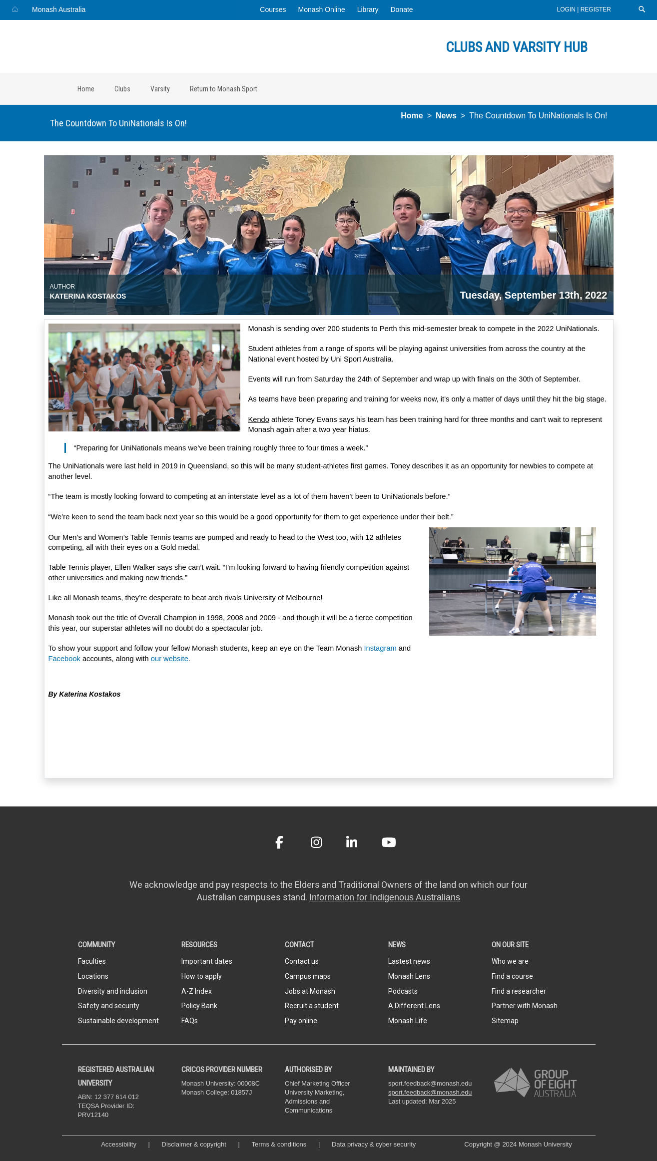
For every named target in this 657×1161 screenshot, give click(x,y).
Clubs (122, 89)
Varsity (160, 89)
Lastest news (409, 961)
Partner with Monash (525, 1006)
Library (368, 9)
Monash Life (407, 1021)
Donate (401, 9)
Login (567, 9)
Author (62, 286)
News (446, 115)
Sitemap (505, 1021)
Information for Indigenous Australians (384, 897)
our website (169, 659)
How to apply (201, 976)
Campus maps (308, 976)
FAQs (189, 1021)
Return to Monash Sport (223, 89)
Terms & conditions (279, 1144)
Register (596, 9)
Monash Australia (58, 9)
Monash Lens (409, 976)
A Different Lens (414, 1006)
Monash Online (321, 9)
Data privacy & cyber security (375, 1144)
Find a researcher (519, 991)
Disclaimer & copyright (194, 1144)
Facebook (64, 659)
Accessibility (118, 1144)
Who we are (510, 961)
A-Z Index (196, 991)
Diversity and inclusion (112, 991)
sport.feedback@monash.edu (430, 1092)
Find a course (512, 976)
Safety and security (108, 1006)
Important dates (206, 961)
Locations (93, 976)
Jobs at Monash (310, 991)
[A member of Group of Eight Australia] (535, 1083)
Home (85, 89)
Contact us (302, 961)
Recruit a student (312, 1006)
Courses (273, 9)
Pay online (301, 1021)
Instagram (380, 648)
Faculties (92, 961)
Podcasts (403, 991)
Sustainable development (118, 1021)
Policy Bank (199, 1006)
